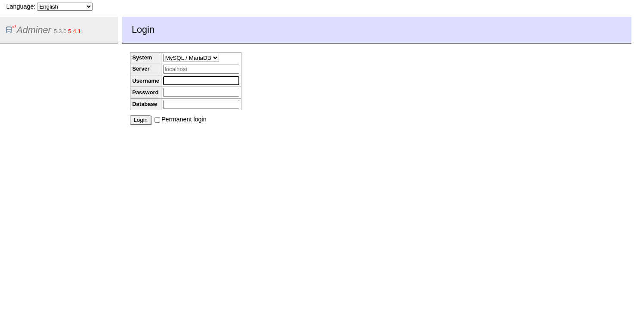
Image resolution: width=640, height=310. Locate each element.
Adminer (28, 30)
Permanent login (181, 119)
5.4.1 (74, 31)
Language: (49, 6)
